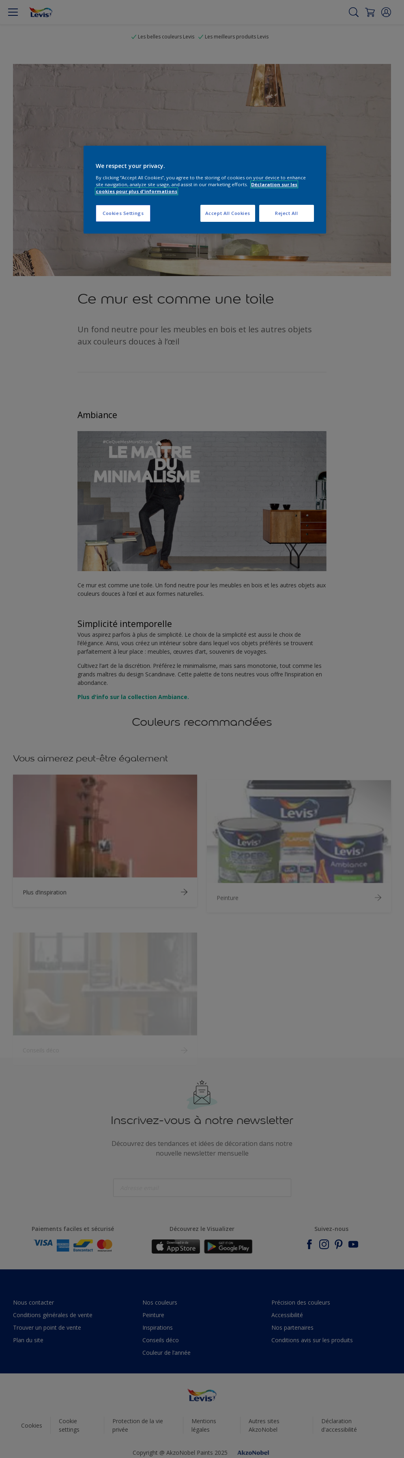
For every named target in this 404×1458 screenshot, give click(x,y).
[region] (205, 190)
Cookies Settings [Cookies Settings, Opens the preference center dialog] (123, 213)
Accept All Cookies (227, 213)
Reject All (286, 213)
